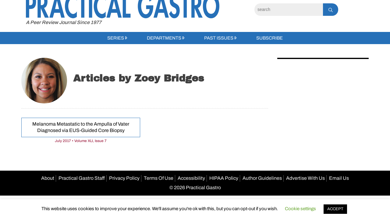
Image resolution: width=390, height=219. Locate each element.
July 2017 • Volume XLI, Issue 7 (81, 141)
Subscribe (269, 38)
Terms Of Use (158, 178)
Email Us (339, 178)
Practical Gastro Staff (81, 178)
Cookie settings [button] (300, 208)
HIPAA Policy (223, 178)
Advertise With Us (305, 178)
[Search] (288, 9)
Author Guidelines (262, 178)
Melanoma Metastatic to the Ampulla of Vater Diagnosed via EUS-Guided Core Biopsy (80, 127)
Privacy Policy (124, 178)
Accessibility (191, 178)
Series (115, 38)
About (47, 178)
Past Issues (218, 38)
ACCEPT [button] (335, 209)
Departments (164, 38)
